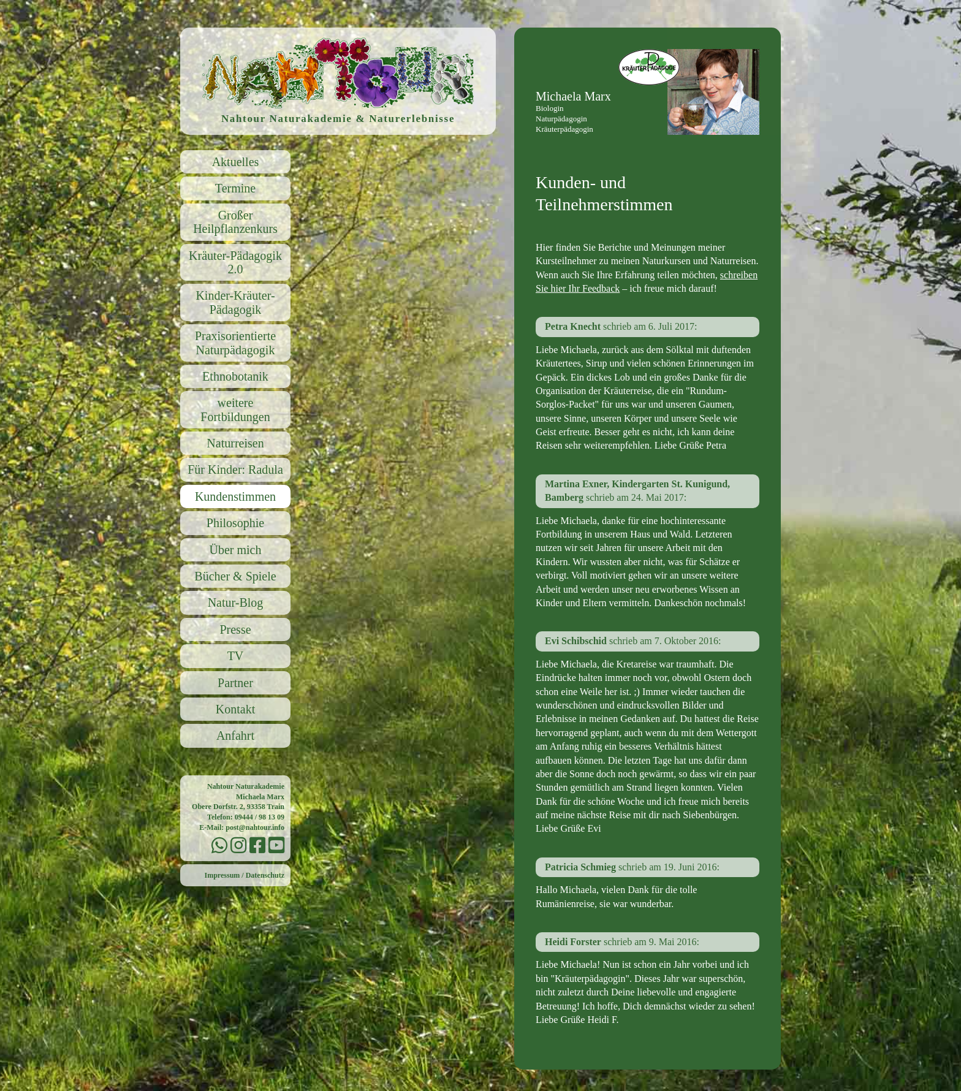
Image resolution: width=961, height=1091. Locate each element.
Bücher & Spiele (235, 576)
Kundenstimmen (235, 496)
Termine (235, 188)
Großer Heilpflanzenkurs (235, 221)
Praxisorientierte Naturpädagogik (235, 342)
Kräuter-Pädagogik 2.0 (235, 262)
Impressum (222, 875)
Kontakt (235, 709)
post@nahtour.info (255, 827)
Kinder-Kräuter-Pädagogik (235, 302)
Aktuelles (235, 162)
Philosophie (235, 523)
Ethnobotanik (235, 376)
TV (235, 656)
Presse (235, 629)
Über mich (236, 550)
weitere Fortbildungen (235, 409)
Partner (235, 683)
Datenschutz (265, 875)
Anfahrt (235, 735)
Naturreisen (235, 443)
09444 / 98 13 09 (259, 817)
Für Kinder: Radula (235, 469)
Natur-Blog (236, 602)
